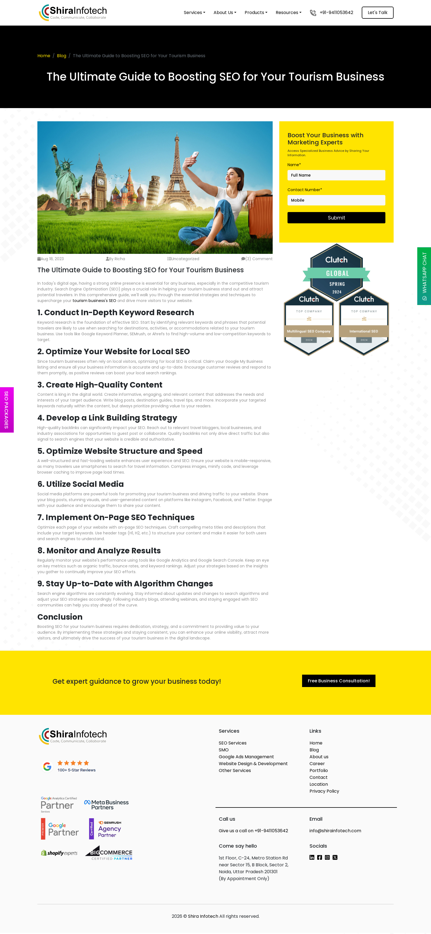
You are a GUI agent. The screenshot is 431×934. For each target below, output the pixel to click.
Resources (287, 12)
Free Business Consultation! (339, 681)
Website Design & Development (253, 765)
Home (43, 56)
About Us (223, 12)
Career (317, 765)
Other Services (235, 771)
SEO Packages (6, 410)
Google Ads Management (246, 758)
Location (319, 785)
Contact (319, 778)
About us (319, 758)
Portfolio (319, 771)
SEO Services (233, 744)
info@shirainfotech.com (335, 832)
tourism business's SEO (95, 300)
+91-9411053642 (331, 12)
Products (254, 12)
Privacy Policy (324, 792)
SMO (224, 751)
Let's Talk (378, 12)
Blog (61, 56)
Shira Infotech (203, 917)
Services (193, 12)
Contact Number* (305, 190)
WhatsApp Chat (424, 276)
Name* (294, 164)
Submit (336, 217)
